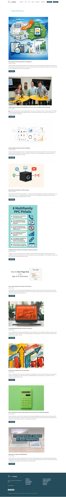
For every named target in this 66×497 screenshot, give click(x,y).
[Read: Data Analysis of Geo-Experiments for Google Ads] (28, 38)
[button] (21, 1)
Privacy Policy (45, 482)
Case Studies (27, 484)
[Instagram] (15, 490)
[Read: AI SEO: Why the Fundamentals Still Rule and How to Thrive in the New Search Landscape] (30, 90)
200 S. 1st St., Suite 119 (12, 480)
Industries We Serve (46, 480)
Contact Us (45, 484)
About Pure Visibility (47, 479)
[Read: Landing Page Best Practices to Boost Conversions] (26, 313)
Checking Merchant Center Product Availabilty (20, 148)
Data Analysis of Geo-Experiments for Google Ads (21, 61)
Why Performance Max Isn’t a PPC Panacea (19, 190)
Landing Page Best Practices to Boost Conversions (21, 328)
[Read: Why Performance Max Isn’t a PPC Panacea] (26, 175)
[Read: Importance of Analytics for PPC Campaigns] (26, 355)
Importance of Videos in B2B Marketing (18, 454)
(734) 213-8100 (10, 485)
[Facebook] (13, 490)
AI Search (27, 479)
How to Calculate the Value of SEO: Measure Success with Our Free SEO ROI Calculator (29, 412)
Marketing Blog (28, 483)
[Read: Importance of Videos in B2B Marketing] (26, 440)
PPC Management (28, 481)
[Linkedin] (8, 490)
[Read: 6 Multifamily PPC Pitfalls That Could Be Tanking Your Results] (23, 226)
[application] (23, 1)
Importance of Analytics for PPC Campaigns (19, 370)
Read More (12, 71)
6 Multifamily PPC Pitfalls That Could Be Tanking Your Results (23, 250)
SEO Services (27, 480)
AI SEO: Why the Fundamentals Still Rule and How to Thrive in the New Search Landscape (30, 107)
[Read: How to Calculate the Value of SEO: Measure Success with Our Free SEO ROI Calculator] (26, 398)
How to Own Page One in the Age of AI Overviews (20, 286)
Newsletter (45, 483)
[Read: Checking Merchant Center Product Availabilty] (30, 134)
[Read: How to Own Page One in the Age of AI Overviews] (26, 274)
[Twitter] (11, 490)
